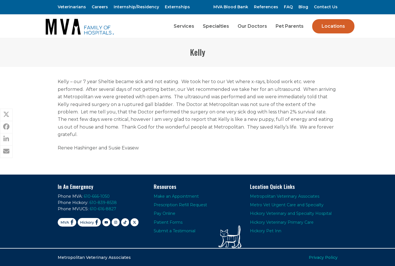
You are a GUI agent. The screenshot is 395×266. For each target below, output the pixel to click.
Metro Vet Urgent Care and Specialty (287, 204)
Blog (303, 6)
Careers (100, 6)
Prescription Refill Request (180, 204)
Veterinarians (72, 6)
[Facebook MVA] (67, 222)
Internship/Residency (136, 6)
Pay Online (164, 213)
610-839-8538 (103, 202)
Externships (177, 6)
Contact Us (326, 6)
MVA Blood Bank (230, 6)
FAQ (288, 6)
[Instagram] (116, 222)
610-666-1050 (97, 195)
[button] (6, 115)
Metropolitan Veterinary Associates (284, 195)
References (266, 6)
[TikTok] (125, 222)
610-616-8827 (103, 208)
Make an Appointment (176, 195)
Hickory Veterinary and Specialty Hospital (291, 213)
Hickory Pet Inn (265, 230)
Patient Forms (168, 222)
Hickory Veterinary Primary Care (282, 222)
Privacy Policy (323, 256)
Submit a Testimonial (174, 230)
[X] (135, 222)
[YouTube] (106, 222)
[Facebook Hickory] (89, 222)
